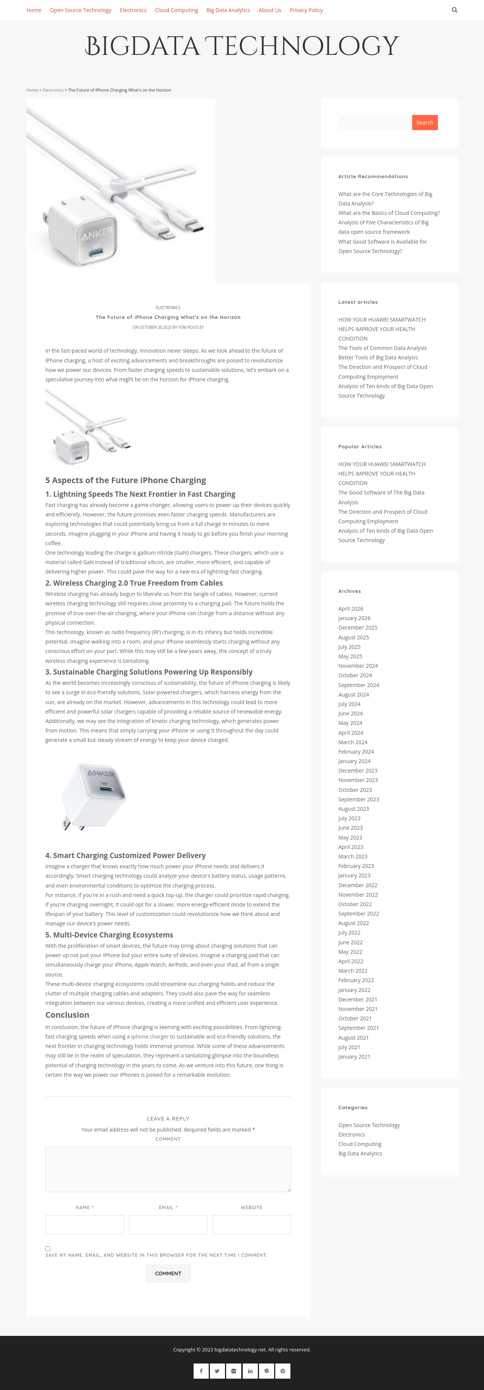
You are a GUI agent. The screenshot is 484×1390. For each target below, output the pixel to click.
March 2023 (353, 856)
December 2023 (357, 770)
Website (252, 1207)
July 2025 (349, 646)
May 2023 (350, 837)
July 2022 (349, 932)
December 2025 (357, 627)
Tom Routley (191, 327)
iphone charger (150, 1036)
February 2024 (356, 751)
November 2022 (358, 894)
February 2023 (356, 865)
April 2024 (350, 732)
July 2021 (349, 1047)
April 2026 (350, 608)
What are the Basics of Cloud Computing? (389, 212)
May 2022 (350, 951)
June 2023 (350, 827)
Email (168, 1207)
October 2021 (355, 1018)
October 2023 (355, 789)
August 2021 (353, 1037)
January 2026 (354, 618)
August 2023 (353, 808)
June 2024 (350, 713)
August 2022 (353, 923)
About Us (270, 10)
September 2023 (358, 799)
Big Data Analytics (228, 10)
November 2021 (358, 1008)
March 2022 (353, 970)
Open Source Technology (81, 10)
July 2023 (349, 818)
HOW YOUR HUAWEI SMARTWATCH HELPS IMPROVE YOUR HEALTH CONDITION (382, 329)
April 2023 (350, 846)
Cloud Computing (176, 10)
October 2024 (355, 675)
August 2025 (353, 637)
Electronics (133, 10)
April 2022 (350, 961)
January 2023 (354, 875)
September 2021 (358, 1027)
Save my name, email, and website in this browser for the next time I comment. (156, 1255)
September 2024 (358, 685)
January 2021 (354, 1056)
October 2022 (355, 904)
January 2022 (354, 990)
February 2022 (356, 980)
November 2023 (358, 780)
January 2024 (354, 761)
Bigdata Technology (242, 49)
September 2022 (358, 913)
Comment (168, 1139)
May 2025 (350, 656)
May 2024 (350, 722)
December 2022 (357, 885)
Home (34, 10)
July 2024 (349, 703)
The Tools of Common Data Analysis (382, 347)
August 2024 (353, 694)
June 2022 (350, 942)
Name (85, 1207)
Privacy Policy (306, 10)
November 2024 (358, 665)
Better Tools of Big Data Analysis (378, 357)
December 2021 (357, 999)
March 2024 (353, 742)
